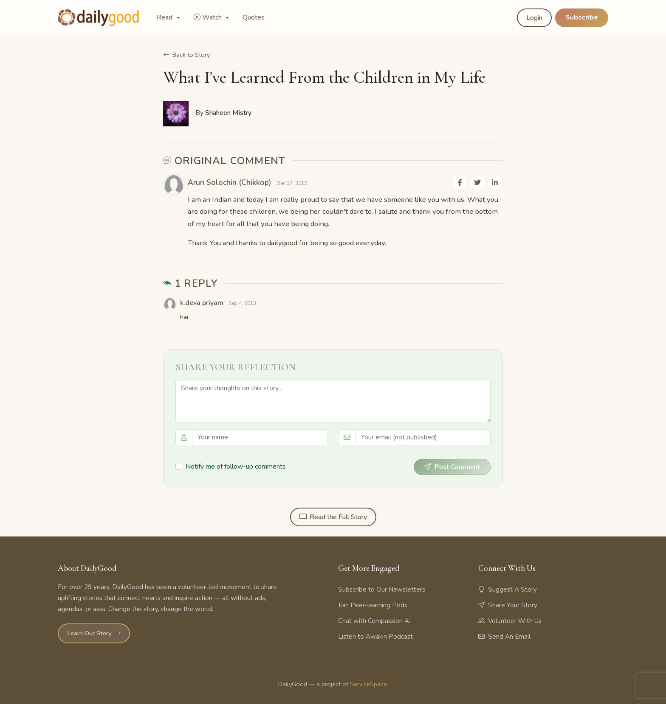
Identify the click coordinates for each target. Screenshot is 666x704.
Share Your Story (507, 604)
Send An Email (504, 636)
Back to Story (186, 55)
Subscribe (581, 17)
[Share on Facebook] (461, 182)
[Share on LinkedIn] (495, 182)
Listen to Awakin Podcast (375, 636)
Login (534, 17)
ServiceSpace (368, 683)
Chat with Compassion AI (374, 620)
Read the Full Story (333, 516)
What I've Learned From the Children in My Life (324, 77)
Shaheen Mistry (228, 112)
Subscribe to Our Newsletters (381, 588)
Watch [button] (208, 17)
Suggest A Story (507, 588)
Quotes (254, 17)
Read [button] (165, 17)
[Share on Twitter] (478, 182)
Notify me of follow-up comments (236, 465)
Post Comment (452, 466)
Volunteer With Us (510, 620)
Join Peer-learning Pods (372, 604)
